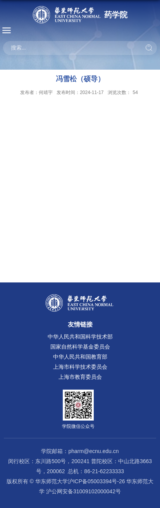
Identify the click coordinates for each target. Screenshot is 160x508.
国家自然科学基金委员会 (80, 347)
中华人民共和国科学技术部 (80, 337)
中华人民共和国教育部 (80, 357)
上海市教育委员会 (80, 377)
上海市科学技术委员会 (80, 367)
